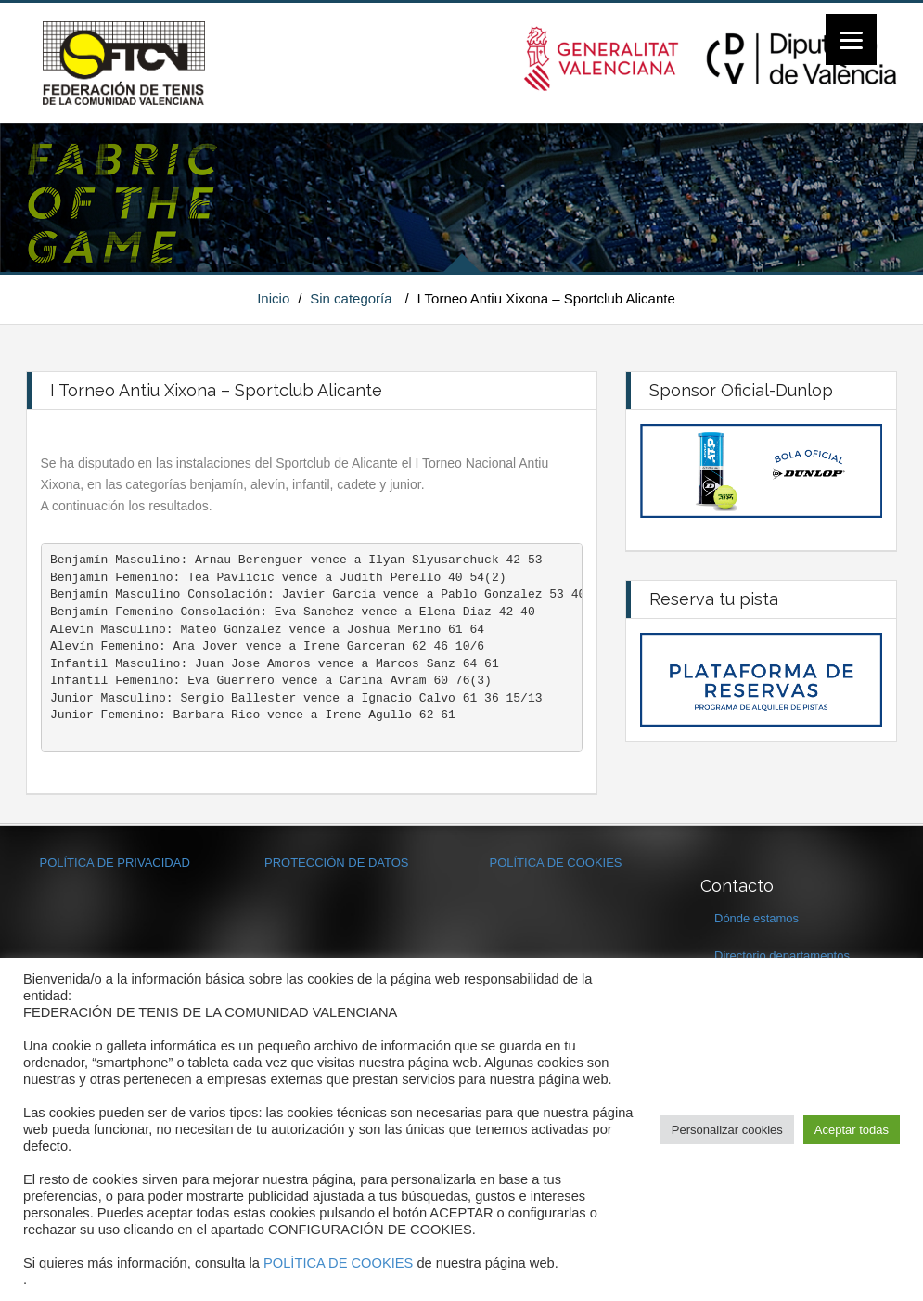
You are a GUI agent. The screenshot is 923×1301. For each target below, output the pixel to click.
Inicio (273, 298)
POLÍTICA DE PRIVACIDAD (115, 862)
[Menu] (851, 39)
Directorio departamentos (782, 955)
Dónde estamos (756, 918)
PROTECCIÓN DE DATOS (336, 862)
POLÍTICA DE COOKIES (556, 862)
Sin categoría (350, 298)
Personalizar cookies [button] (727, 1130)
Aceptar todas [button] (851, 1130)
